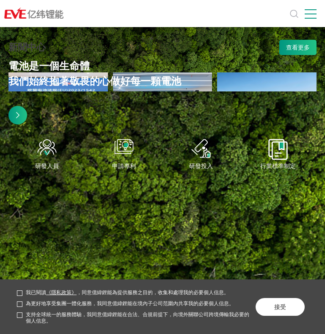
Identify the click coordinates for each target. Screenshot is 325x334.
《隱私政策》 (61, 292)
